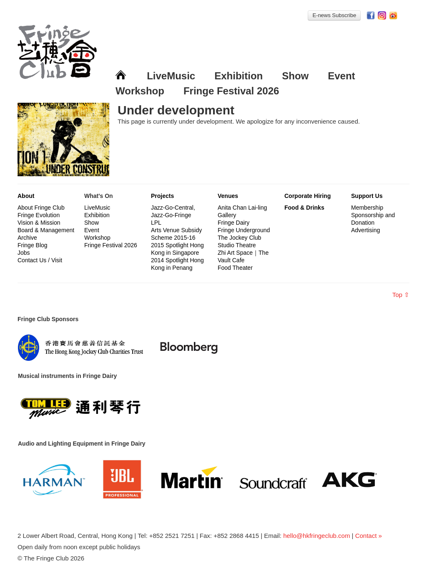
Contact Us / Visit (40, 260)
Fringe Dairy (233, 222)
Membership (367, 207)
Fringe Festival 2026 (231, 90)
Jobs (24, 252)
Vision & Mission (39, 222)
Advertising (365, 230)
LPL (156, 222)
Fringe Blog (33, 245)
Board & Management (46, 230)
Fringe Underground (244, 230)
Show (295, 75)
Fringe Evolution (39, 215)
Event (341, 75)
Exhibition (238, 75)
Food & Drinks (304, 207)
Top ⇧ (400, 294)
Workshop (140, 90)
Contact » (368, 535)
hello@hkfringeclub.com (316, 535)
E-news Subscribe (334, 15)
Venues (228, 196)
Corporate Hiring (307, 196)
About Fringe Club (41, 207)
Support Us (366, 196)
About (26, 196)
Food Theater (235, 267)
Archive (27, 237)
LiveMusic (171, 75)
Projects (162, 196)
